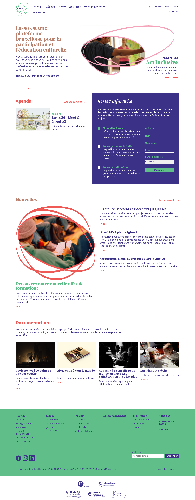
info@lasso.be (108, 469)
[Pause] (22, 88)
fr (173, 11)
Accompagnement (94, 7)
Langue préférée (154, 156)
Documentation (141, 419)
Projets (62, 7)
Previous (18, 88)
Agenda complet (73, 101)
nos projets (53, 76)
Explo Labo (81, 427)
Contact (175, 6)
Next (27, 88)
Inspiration (39, 12)
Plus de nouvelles (167, 200)
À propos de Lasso (161, 6)
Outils (136, 427)
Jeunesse (20, 427)
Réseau (50, 7)
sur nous (37, 76)
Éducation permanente (22, 432)
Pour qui (38, 7)
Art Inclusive (81, 423)
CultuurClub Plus (84, 431)
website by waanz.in (168, 469)
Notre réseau (52, 419)
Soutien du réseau (54, 423)
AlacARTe (80, 419)
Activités (75, 7)
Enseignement (23, 423)
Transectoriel (23, 441)
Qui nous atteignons (51, 428)
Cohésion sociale (24, 437)
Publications (139, 423)
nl (170, 11)
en (177, 11)
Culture (20, 419)
